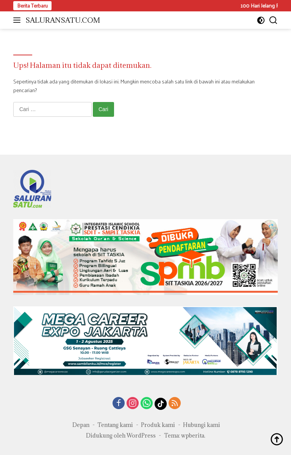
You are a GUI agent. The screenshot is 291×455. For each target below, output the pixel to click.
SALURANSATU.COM (62, 20)
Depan (80, 424)
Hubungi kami (201, 424)
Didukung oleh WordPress (121, 435)
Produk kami (158, 424)
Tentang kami (115, 424)
